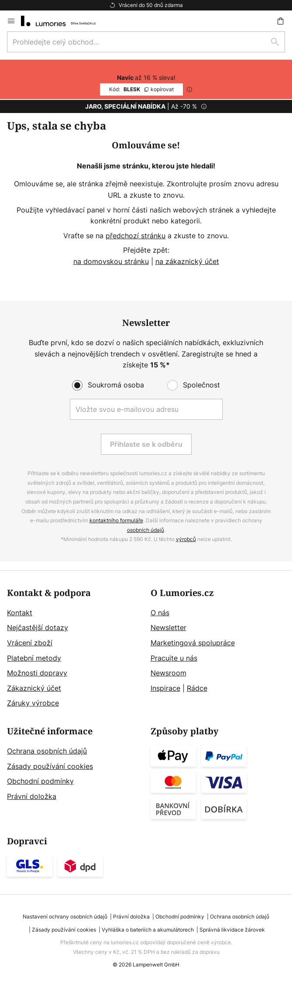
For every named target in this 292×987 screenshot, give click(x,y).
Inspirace (165, 688)
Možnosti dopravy (37, 673)
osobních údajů (145, 530)
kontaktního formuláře (116, 520)
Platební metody (34, 658)
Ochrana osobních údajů (47, 751)
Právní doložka (31, 796)
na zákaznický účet (187, 261)
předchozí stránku (135, 235)
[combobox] (146, 41)
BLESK (141, 89)
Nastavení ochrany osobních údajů (65, 916)
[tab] (74, 648)
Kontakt (19, 612)
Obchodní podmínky (40, 781)
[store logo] (63, 20)
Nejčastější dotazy (37, 627)
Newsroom (168, 673)
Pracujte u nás (174, 658)
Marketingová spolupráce (193, 643)
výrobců (186, 539)
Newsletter (168, 627)
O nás (160, 612)
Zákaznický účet (34, 688)
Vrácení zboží (29, 643)
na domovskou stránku (111, 261)
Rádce (197, 688)
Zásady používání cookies (50, 766)
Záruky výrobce (33, 703)
